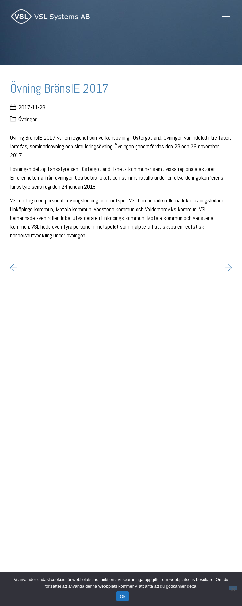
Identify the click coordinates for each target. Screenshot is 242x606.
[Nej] (233, 588)
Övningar (27, 119)
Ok (122, 596)
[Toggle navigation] (226, 16)
